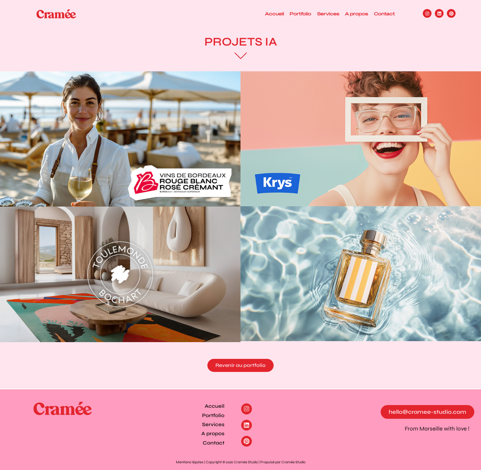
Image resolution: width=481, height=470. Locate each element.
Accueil (255, 13)
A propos (350, 13)
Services (317, 13)
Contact (382, 13)
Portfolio (285, 13)
